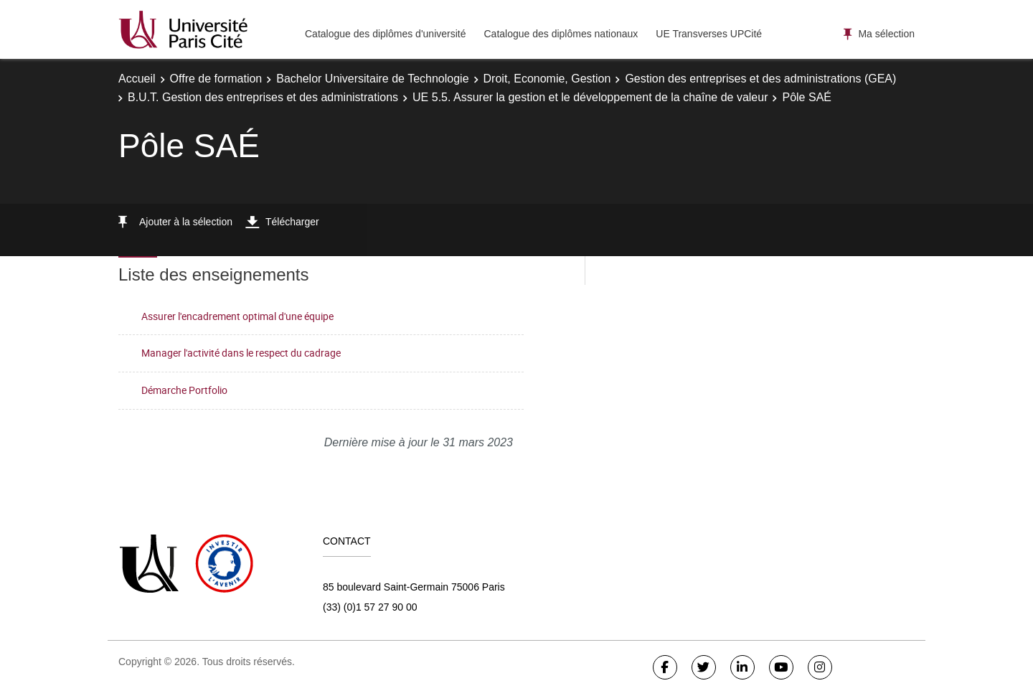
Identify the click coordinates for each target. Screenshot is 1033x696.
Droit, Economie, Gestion (547, 78)
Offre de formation (216, 78)
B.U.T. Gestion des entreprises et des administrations (263, 97)
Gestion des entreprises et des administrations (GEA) (760, 78)
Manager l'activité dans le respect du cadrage (241, 352)
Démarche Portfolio (184, 390)
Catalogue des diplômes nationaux (561, 33)
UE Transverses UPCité (709, 33)
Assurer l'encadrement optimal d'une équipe (237, 316)
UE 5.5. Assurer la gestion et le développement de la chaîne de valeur (590, 97)
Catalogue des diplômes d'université (385, 33)
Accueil (137, 78)
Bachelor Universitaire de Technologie (372, 78)
